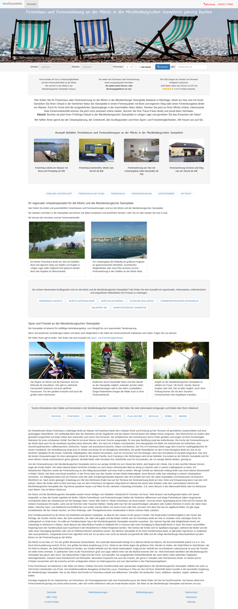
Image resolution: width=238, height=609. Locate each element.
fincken (56, 416)
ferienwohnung (142, 193)
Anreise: (34, 66)
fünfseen (73, 416)
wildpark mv (99, 307)
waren (183, 416)
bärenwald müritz (50, 301)
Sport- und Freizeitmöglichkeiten (107, 338)
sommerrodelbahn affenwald (180, 301)
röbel (168, 416)
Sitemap (191, 602)
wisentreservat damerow (130, 307)
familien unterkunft (59, 193)
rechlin (153, 416)
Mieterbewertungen (98, 592)
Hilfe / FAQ (51, 597)
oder (172, 66)
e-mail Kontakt (51, 602)
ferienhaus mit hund (92, 193)
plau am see (134, 416)
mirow (102, 416)
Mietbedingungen (144, 592)
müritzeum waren (112, 301)
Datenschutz (191, 592)
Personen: (118, 66)
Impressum (191, 597)
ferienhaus (118, 193)
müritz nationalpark (82, 301)
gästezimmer (166, 193)
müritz (117, 416)
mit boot (186, 193)
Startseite (31, 4)
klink (89, 416)
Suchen (162, 67)
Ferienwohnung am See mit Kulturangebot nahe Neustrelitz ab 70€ (141, 171)
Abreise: (76, 66)
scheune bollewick (142, 301)
